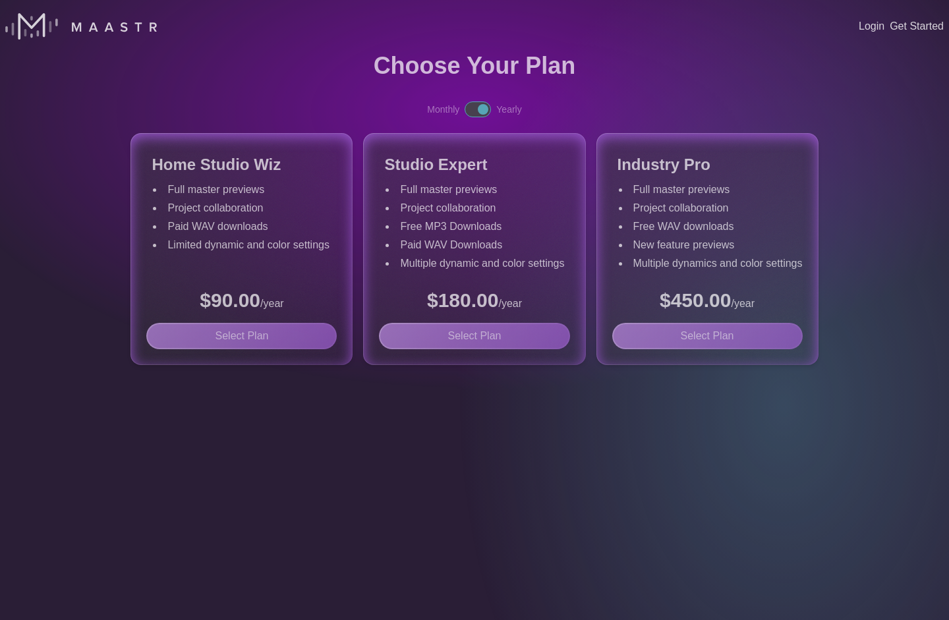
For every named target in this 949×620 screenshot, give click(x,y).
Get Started (917, 26)
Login (871, 26)
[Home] (81, 26)
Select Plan (242, 335)
